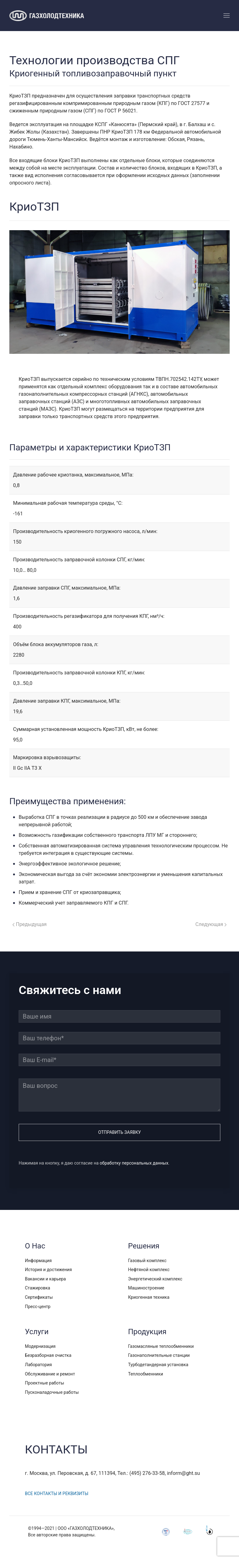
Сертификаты (39, 1297)
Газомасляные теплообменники (161, 1346)
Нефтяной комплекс (149, 1269)
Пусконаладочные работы (52, 1392)
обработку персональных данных (134, 1163)
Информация (38, 1260)
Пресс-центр (37, 1306)
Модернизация (40, 1346)
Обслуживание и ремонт (50, 1373)
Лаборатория (38, 1364)
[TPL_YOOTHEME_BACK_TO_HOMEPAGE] (46, 15)
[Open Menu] (226, 15)
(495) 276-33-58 (148, 1473)
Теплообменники (145, 1373)
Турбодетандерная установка (158, 1364)
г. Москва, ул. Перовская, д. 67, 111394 (71, 1473)
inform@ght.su (184, 1473)
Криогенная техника (149, 1297)
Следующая (211, 924)
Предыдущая (29, 924)
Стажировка (37, 1287)
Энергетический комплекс (155, 1278)
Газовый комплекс (147, 1260)
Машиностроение (146, 1287)
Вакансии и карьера (45, 1278)
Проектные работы (44, 1382)
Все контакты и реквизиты (57, 1493)
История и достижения (48, 1269)
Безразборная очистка (48, 1355)
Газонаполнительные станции (159, 1355)
